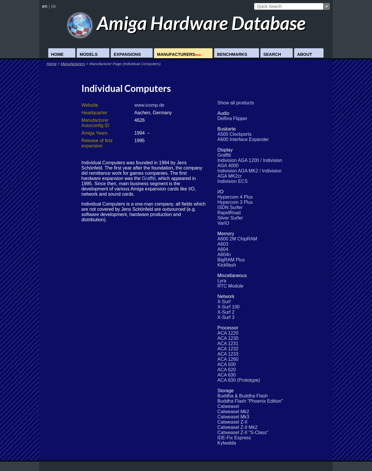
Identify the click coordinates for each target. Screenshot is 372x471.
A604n (224, 254)
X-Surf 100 (228, 306)
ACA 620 (226, 369)
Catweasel (228, 406)
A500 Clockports (234, 134)
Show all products (235, 102)
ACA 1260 (227, 359)
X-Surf (223, 301)
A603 (222, 244)
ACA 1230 (227, 338)
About (304, 54)
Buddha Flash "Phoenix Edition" (250, 401)
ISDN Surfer (229, 207)
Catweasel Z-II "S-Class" (242, 432)
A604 (222, 249)
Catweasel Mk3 (233, 416)
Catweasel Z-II (232, 422)
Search (272, 54)
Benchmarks (232, 54)
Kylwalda (226, 442)
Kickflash (226, 265)
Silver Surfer (230, 217)
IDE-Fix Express (234, 437)
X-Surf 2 (226, 312)
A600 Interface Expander (243, 139)
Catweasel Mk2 (233, 411)
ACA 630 (226, 374)
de (53, 6)
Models (89, 54)
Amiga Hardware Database (186, 23)
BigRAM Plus (231, 259)
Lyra (221, 280)
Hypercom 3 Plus (235, 202)
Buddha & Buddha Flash (242, 395)
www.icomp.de (149, 105)
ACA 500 (226, 364)
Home (57, 54)
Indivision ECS (232, 181)
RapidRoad (229, 212)
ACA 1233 (227, 354)
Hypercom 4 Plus (235, 197)
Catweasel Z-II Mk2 (237, 427)
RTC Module (230, 285)
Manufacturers (179, 54)
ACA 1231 (227, 343)
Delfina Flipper (232, 118)
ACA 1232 (227, 348)
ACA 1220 (227, 333)
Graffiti (148, 178)
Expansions (127, 54)
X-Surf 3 (226, 317)
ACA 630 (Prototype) (238, 380)
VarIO (223, 223)
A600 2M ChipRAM (237, 238)
